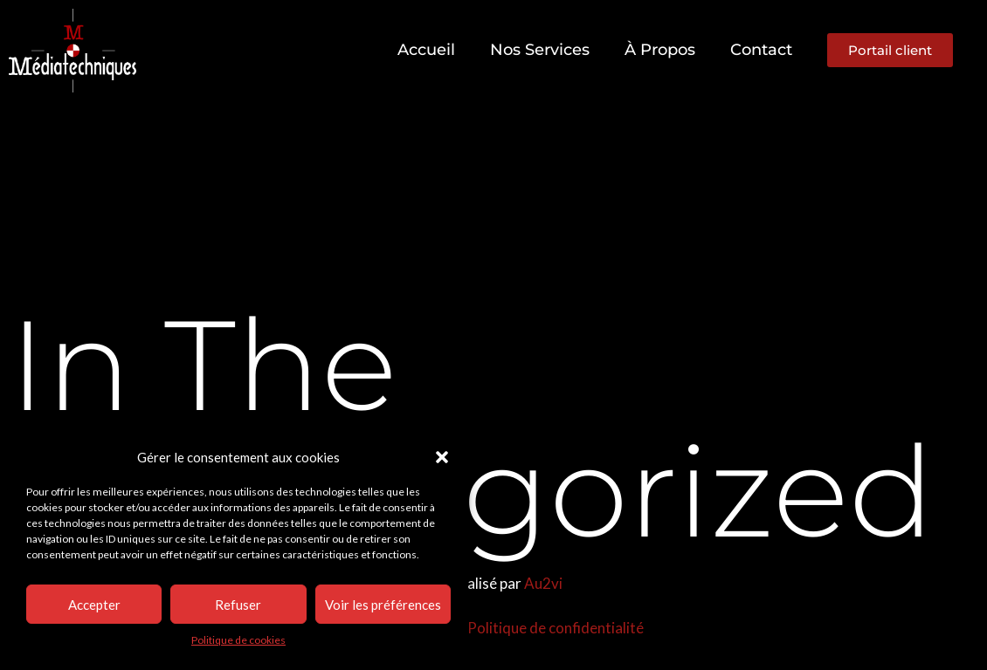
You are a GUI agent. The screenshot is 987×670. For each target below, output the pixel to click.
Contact (761, 49)
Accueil (426, 49)
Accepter (94, 604)
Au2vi (543, 583)
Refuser (238, 604)
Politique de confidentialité (555, 628)
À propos (660, 49)
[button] (442, 457)
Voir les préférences (383, 604)
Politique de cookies (238, 639)
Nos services (540, 49)
